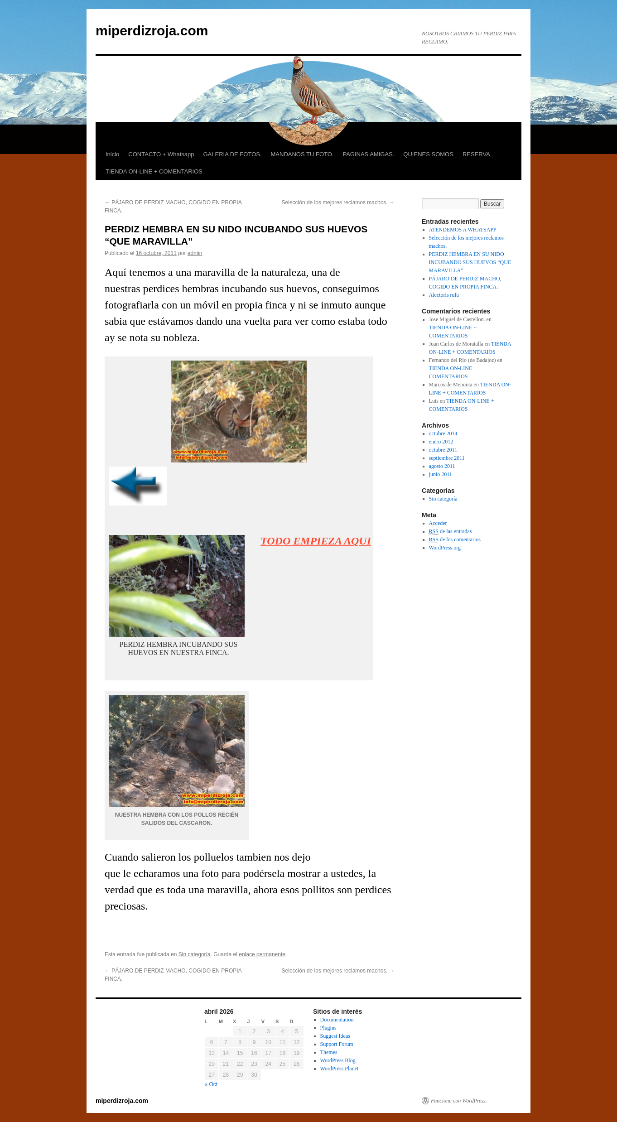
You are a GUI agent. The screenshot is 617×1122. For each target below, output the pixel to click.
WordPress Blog (338, 1060)
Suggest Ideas (335, 1036)
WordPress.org (445, 547)
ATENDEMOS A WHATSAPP (462, 229)
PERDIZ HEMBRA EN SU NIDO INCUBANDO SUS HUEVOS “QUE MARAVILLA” (470, 262)
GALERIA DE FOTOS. (232, 154)
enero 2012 (441, 441)
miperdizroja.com (152, 30)
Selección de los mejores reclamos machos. (338, 202)
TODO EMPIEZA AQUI (315, 541)
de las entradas (450, 531)
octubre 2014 (443, 433)
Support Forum (336, 1044)
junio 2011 (440, 474)
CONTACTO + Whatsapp (161, 154)
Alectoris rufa (444, 295)
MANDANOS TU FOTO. (302, 154)
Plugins (328, 1028)
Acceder (438, 523)
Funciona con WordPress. (459, 1101)
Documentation (337, 1019)
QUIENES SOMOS (428, 154)
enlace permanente (262, 954)
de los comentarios (455, 539)
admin (195, 253)
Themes (328, 1052)
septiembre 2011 (447, 458)
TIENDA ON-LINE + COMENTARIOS (154, 171)
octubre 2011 (443, 450)
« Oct (211, 1084)
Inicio (112, 154)
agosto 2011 (442, 466)
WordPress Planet (339, 1068)
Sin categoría (194, 954)
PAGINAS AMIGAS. (368, 154)
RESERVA (476, 154)
